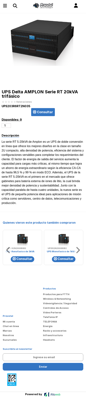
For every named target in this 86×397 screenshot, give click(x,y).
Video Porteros (52, 312)
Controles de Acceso (56, 307)
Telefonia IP (50, 317)
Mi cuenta (9, 321)
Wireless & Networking (57, 298)
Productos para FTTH (56, 294)
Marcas (7, 330)
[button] (76, 5)
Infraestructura (53, 335)
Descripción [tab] (10, 135)
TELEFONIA (50, 321)
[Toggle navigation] (14, 5)
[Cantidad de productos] (6, 125)
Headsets (49, 339)
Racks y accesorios (55, 330)
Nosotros (8, 335)
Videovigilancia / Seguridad (60, 303)
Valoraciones (24, 102)
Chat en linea (11, 326)
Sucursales (10, 339)
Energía (47, 326)
